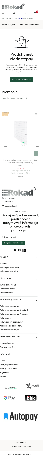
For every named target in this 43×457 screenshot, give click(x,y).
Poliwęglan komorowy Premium (14, 314)
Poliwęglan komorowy (9, 306)
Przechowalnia (6, 292)
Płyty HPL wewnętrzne (29, 24)
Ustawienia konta (7, 288)
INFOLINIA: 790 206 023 (9, 19)
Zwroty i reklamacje (8, 368)
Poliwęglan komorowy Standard (14, 310)
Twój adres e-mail (9, 237)
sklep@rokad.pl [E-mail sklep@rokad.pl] (11, 206)
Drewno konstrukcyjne (9, 329)
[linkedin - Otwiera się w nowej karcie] (24, 250)
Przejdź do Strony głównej (21, 79)
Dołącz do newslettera (13, 243)
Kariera (3, 376)
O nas (2, 360)
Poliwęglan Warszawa (9, 267)
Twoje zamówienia (8, 285)
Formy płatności (7, 347)
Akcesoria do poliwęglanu (11, 326)
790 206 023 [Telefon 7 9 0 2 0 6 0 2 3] (10, 199)
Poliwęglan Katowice (9, 271)
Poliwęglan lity (6, 318)
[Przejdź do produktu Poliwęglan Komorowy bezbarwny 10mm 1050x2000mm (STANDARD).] (20, 134)
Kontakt (3, 263)
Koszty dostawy (7, 343)
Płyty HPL (13, 24)
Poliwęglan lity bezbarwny (11, 322)
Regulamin (4, 372)
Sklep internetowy (19, 454)
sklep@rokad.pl (28, 19)
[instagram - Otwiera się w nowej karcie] (19, 250)
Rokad (4, 24)
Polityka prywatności (9, 364)
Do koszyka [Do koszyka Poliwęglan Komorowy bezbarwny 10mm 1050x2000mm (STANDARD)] (36, 153)
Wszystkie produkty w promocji (14, 98)
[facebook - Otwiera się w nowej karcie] (15, 250)
